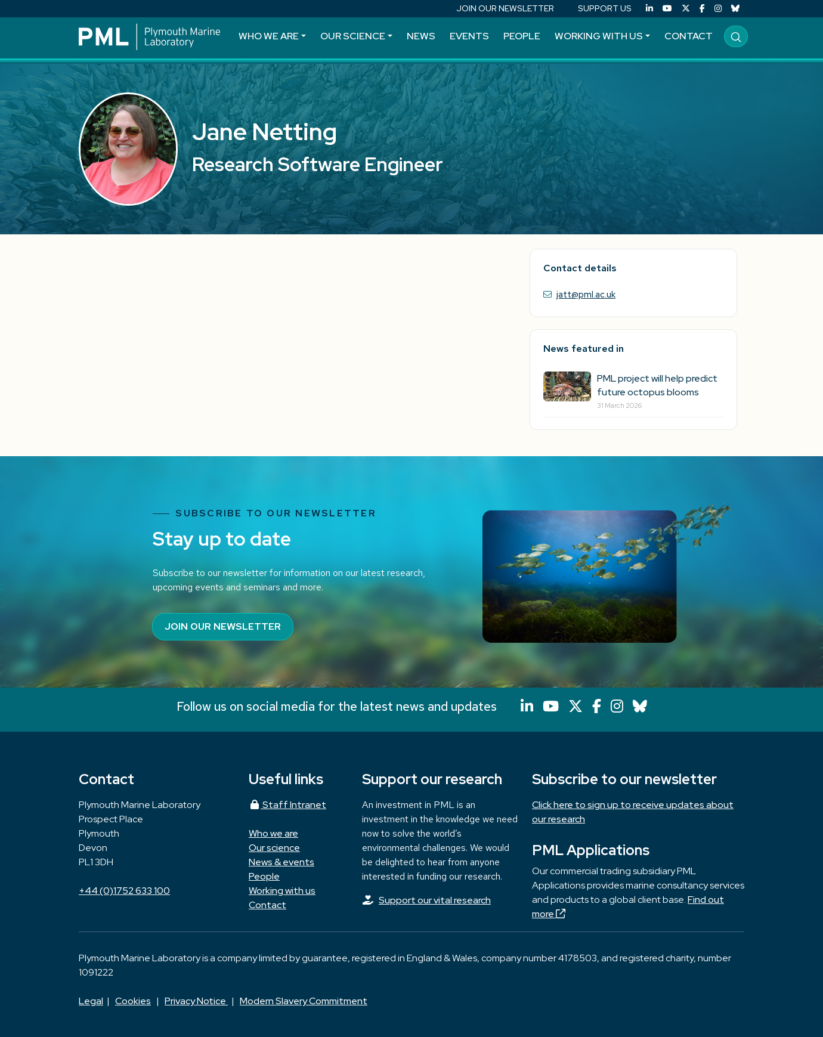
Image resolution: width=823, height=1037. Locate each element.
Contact (688, 36)
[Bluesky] (735, 8)
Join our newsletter (223, 626)
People (521, 36)
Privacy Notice (196, 1001)
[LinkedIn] (649, 8)
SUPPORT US (605, 8)
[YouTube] (667, 8)
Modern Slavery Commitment (303, 1001)
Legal (91, 1001)
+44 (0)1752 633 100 (124, 890)
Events (469, 36)
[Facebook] (702, 8)
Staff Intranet (287, 804)
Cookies (133, 1001)
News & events (281, 862)
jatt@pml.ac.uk (585, 294)
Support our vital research (435, 900)
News (421, 36)
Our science (352, 36)
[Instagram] (718, 8)
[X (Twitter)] (686, 8)
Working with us (599, 36)
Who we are (269, 36)
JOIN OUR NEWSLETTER (505, 8)
